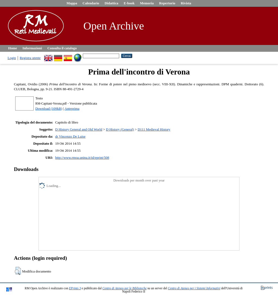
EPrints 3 (75, 288)
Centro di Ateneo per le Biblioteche (124, 288)
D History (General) (120, 129)
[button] (18, 271)
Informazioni (32, 48)
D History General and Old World (78, 129)
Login (12, 58)
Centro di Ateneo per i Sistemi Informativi (194, 288)
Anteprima (72, 109)
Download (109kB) (48, 109)
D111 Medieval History (154, 129)
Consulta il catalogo (62, 48)
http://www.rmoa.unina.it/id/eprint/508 (82, 158)
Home (12, 48)
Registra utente (30, 58)
